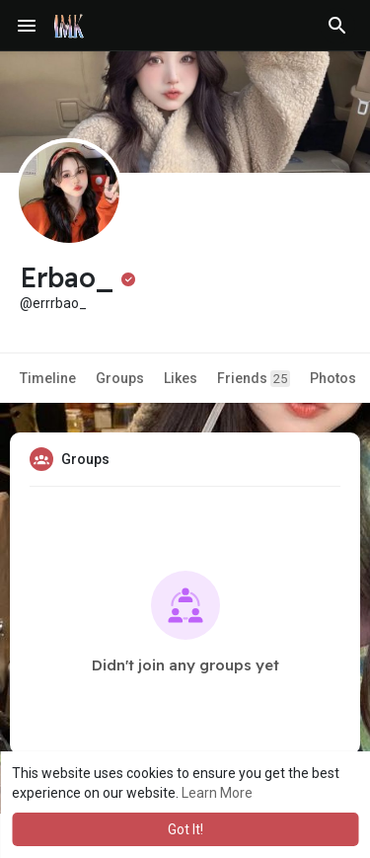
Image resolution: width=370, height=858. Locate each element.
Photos (333, 378)
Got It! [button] (185, 829)
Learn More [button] (217, 793)
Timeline (48, 378)
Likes (180, 378)
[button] (337, 25)
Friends (253, 378)
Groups (120, 378)
